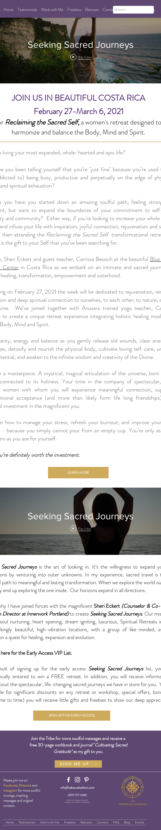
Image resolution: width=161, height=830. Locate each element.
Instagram (10, 790)
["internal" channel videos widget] (80, 49)
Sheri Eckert (107, 606)
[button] (8, 9)
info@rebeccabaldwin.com (77, 787)
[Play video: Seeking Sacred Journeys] (80, 57)
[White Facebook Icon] (68, 779)
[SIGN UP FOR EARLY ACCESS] (71, 716)
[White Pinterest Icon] (86, 779)
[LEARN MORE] (78, 472)
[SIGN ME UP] (78, 764)
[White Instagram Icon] (77, 779)
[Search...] (132, 10)
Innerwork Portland (47, 614)
